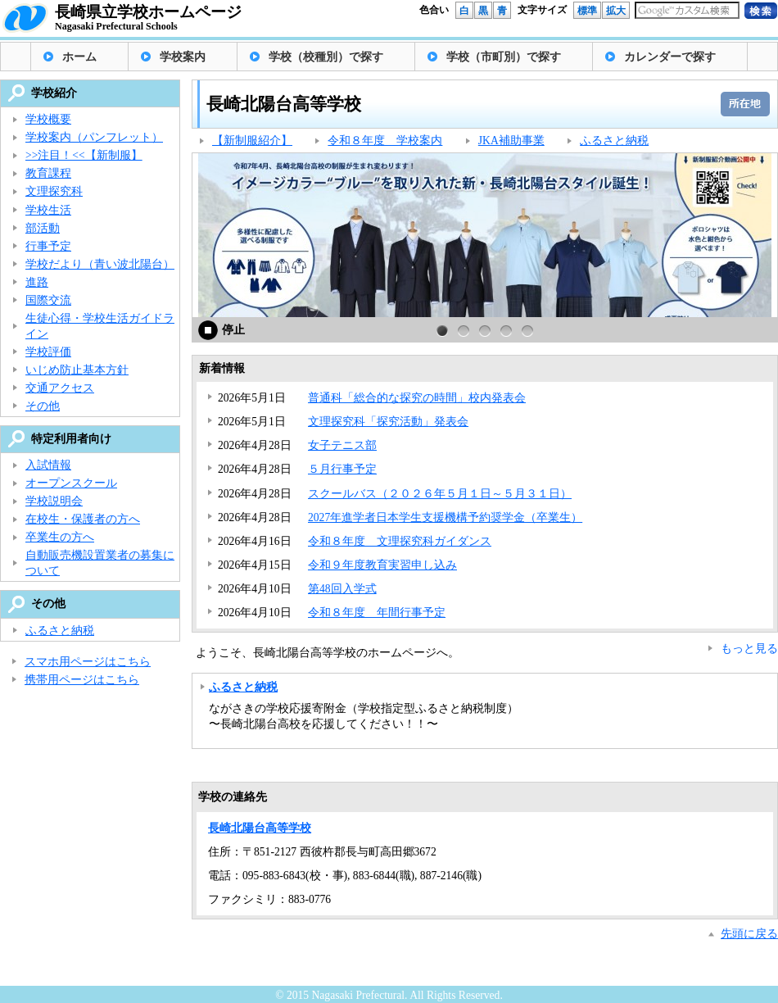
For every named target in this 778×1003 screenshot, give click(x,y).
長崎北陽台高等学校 (259, 828)
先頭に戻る (749, 934)
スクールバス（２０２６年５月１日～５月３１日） (440, 494)
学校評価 (48, 352)
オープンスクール (71, 483)
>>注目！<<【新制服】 (83, 155)
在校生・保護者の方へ (82, 519)
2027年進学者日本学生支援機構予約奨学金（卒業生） (445, 517)
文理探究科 (54, 191)
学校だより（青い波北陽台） (99, 264)
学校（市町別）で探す (503, 57)
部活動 (42, 228)
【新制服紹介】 (252, 140)
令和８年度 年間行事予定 (377, 612)
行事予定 (48, 246)
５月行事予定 (342, 469)
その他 (42, 406)
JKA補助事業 (511, 140)
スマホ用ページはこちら (88, 662)
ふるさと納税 (614, 140)
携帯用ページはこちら (82, 680)
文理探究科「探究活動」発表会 (388, 421)
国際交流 (48, 300)
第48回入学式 (342, 589)
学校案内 (183, 57)
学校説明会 (54, 501)
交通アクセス (59, 388)
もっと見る (749, 648)
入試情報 (48, 465)
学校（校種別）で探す (326, 57)
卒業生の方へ (59, 537)
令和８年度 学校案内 (385, 140)
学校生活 (48, 210)
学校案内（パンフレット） (94, 137)
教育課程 (48, 173)
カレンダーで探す (670, 57)
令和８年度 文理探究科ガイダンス (399, 541)
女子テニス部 (342, 445)
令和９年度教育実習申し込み (382, 565)
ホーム (79, 57)
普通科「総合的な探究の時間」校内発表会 (417, 398)
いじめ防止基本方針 (77, 370)
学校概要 (48, 119)
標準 (587, 10)
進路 (36, 282)
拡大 (616, 10)
